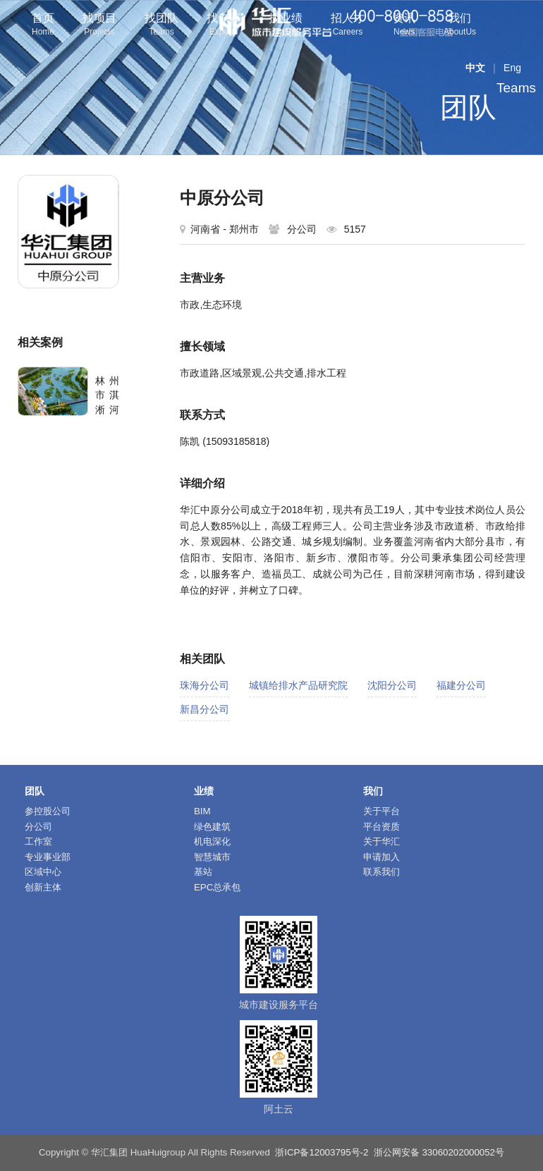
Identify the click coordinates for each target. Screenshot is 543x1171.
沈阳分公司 (392, 685)
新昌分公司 (204, 709)
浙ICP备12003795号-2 (321, 1152)
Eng (512, 67)
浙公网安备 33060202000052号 (439, 1152)
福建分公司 (461, 685)
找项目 (99, 25)
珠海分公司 (204, 685)
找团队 (161, 25)
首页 (43, 25)
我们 (460, 25)
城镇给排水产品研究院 (298, 685)
